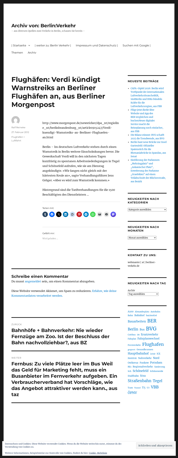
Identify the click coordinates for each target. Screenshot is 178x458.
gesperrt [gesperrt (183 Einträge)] (131, 350)
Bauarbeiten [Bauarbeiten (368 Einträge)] (137, 321)
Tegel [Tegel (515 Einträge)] (157, 381)
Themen (17, 52)
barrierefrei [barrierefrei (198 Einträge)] (151, 315)
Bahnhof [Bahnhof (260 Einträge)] (139, 315)
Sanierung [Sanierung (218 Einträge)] (159, 366)
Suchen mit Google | (137, 45)
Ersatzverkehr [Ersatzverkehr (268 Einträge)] (149, 334)
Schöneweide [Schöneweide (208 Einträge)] (156, 371)
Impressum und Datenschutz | (97, 45)
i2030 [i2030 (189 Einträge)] (152, 354)
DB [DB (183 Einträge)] (138, 335)
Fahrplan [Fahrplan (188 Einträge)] (132, 339)
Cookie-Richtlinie (98, 453)
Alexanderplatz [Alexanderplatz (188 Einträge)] (142, 312)
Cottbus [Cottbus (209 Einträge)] (132, 334)
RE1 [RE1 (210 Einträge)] (129, 366)
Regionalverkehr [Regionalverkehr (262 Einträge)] (143, 366)
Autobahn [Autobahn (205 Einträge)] (155, 311)
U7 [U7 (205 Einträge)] (148, 387)
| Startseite (18, 45)
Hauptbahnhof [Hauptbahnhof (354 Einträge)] (138, 353)
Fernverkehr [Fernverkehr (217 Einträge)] (134, 345)
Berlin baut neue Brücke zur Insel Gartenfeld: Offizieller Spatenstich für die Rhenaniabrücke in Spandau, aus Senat (149, 149)
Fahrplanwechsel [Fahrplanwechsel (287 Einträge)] (148, 338)
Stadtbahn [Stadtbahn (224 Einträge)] (133, 376)
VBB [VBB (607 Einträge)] (155, 387)
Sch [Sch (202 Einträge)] (129, 371)
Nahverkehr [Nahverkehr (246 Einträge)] (145, 358)
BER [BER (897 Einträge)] (151, 321)
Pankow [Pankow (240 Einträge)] (144, 362)
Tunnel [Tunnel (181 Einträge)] (137, 388)
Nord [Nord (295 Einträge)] (156, 358)
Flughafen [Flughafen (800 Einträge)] (153, 344)
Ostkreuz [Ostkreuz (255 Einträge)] (133, 362)
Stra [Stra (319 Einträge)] (143, 375)
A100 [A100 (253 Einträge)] (131, 311)
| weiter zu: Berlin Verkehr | (53, 45)
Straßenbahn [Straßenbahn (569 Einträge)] (139, 380)
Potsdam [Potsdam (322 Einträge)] (156, 362)
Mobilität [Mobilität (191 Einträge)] (132, 358)
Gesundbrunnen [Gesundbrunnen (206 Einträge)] (145, 349)
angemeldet (33, 281)
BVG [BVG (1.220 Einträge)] (151, 329)
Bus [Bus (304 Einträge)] (142, 329)
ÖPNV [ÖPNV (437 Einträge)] (132, 393)
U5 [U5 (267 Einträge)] (143, 387)
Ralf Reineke (18, 127)
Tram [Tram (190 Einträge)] (130, 388)
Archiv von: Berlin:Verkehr (43, 25)
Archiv (32, 52)
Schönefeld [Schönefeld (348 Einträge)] (141, 371)
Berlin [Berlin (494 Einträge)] (133, 329)
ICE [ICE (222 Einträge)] (158, 353)
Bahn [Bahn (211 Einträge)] (130, 315)
